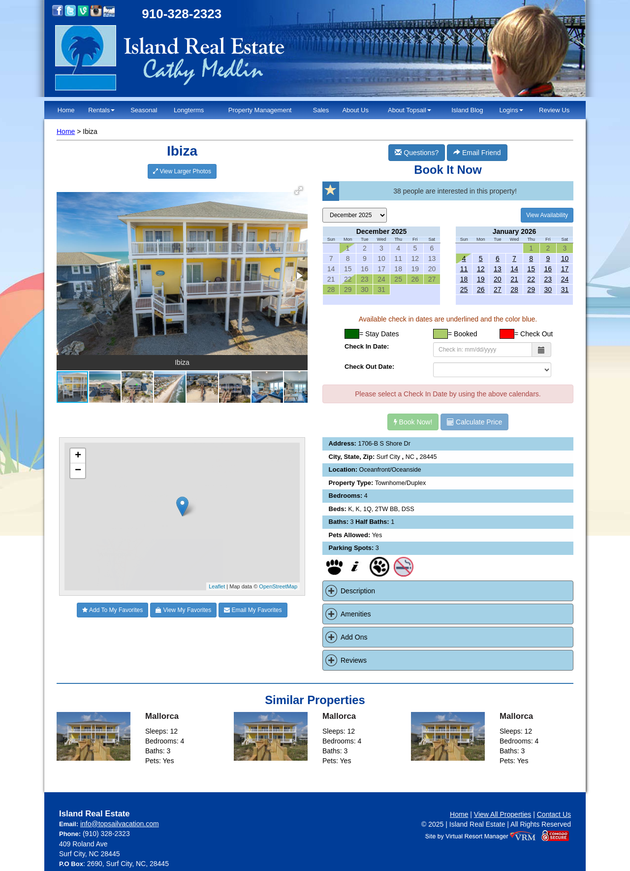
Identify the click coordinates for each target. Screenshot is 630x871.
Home (66, 110)
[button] (299, 190)
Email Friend (477, 153)
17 (565, 269)
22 (531, 279)
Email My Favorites (253, 610)
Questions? (417, 153)
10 (565, 258)
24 (565, 279)
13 (498, 269)
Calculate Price (474, 422)
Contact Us (554, 814)
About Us (355, 110)
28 (514, 289)
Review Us (554, 110)
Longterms (189, 110)
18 (464, 279)
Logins (511, 110)
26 (481, 289)
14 (514, 269)
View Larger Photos (182, 171)
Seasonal (143, 110)
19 (481, 279)
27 (498, 289)
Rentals (101, 110)
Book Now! (413, 422)
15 (531, 269)
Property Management (260, 110)
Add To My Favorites (112, 610)
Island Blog (467, 110)
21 (514, 279)
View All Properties (502, 814)
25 (464, 289)
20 (498, 279)
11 (464, 269)
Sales (321, 110)
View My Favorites (183, 610)
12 (481, 269)
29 (531, 289)
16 (548, 269)
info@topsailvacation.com (119, 824)
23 (548, 279)
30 (548, 289)
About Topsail (409, 110)
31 (565, 289)
